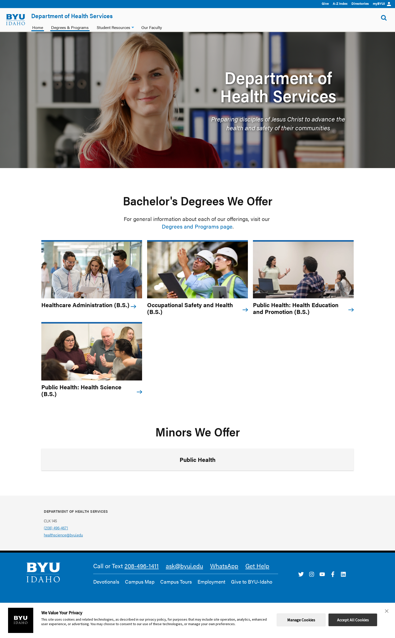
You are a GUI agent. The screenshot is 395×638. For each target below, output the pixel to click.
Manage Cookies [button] (301, 619)
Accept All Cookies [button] (353, 619)
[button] (387, 611)
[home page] (15, 19)
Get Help (257, 565)
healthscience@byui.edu (63, 535)
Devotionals (106, 582)
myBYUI (382, 3)
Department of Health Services (72, 15)
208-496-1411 (141, 565)
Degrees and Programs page (197, 226)
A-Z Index (340, 3)
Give (325, 3)
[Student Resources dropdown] (132, 26)
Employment (211, 582)
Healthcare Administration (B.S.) (85, 305)
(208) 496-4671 (56, 528)
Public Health (198, 459)
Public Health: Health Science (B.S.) (81, 390)
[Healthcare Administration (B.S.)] (91, 270)
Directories (360, 3)
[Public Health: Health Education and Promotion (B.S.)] (303, 270)
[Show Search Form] (384, 17)
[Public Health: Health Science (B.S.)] (91, 352)
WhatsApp (224, 565)
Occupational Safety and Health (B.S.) (190, 308)
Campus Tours (176, 582)
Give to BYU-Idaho (251, 582)
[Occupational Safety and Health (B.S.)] (197, 270)
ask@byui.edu (184, 565)
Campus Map (139, 582)
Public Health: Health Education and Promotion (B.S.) (296, 308)
